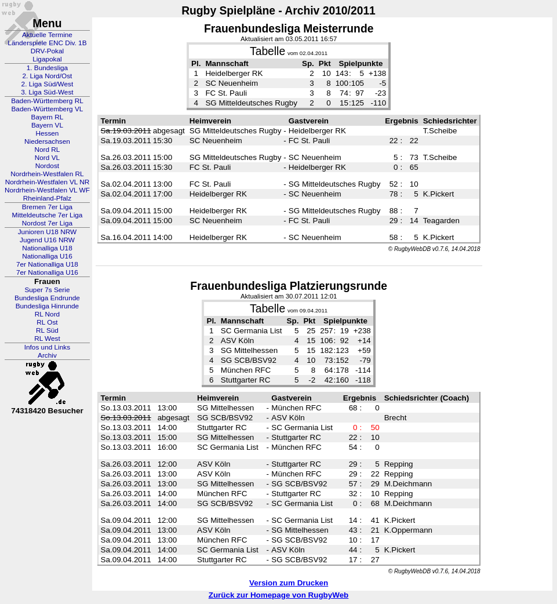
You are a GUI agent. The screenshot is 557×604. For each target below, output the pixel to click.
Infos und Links (47, 347)
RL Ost (47, 322)
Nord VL (47, 158)
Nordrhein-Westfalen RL (46, 174)
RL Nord (47, 314)
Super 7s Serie (47, 290)
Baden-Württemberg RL (47, 101)
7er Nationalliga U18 (47, 264)
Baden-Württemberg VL (47, 109)
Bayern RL (47, 117)
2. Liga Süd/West (47, 84)
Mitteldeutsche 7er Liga (47, 215)
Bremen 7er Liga (47, 207)
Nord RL (47, 149)
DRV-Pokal (47, 51)
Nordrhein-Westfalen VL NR (47, 182)
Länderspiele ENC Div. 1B (47, 43)
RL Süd (47, 330)
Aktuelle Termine (47, 35)
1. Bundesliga (47, 68)
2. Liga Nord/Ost (47, 76)
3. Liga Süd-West (47, 92)
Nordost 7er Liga (47, 223)
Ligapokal (47, 59)
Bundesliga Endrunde (47, 298)
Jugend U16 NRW (47, 240)
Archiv (47, 355)
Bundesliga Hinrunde (47, 306)
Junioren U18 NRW (47, 232)
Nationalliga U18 (47, 248)
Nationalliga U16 (47, 256)
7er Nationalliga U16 (47, 272)
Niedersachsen (47, 141)
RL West (47, 338)
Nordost (47, 166)
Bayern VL (47, 125)
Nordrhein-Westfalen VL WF (47, 190)
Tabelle (267, 51)
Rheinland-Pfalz (47, 198)
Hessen (47, 133)
